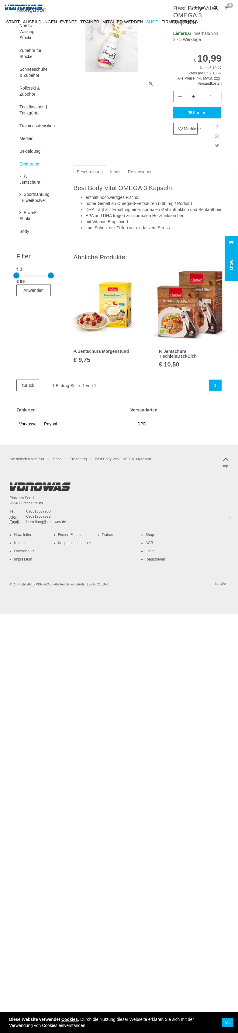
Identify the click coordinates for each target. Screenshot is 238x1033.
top (226, 461)
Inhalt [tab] (115, 171)
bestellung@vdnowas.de (46, 522)
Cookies (69, 1019)
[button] (215, 8)
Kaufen (197, 112)
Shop (57, 459)
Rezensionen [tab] (140, 171)
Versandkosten (210, 83)
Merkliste (188, 128)
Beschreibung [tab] (90, 171)
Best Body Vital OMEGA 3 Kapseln (123, 459)
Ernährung (78, 459)
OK (227, 1022)
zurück (28, 385)
